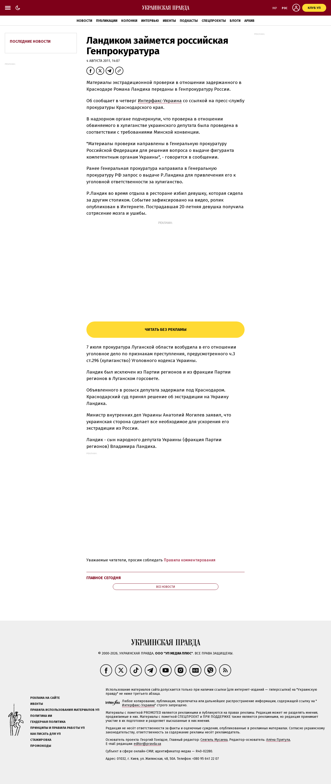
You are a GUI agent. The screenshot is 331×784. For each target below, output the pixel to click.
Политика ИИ (41, 716)
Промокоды (40, 746)
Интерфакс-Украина (160, 100)
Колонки (129, 21)
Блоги (235, 21)
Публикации (106, 21)
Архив (249, 21)
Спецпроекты (214, 21)
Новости (84, 21)
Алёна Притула (278, 740)
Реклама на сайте (45, 698)
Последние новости (30, 41)
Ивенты (169, 21)
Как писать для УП (45, 734)
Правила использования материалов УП (64, 710)
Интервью (150, 21)
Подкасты (189, 21)
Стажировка (40, 740)
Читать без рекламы (166, 329)
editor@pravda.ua (147, 744)
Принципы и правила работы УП (57, 728)
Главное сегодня (103, 578)
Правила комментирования (190, 560)
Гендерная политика (48, 722)
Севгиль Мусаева (214, 740)
